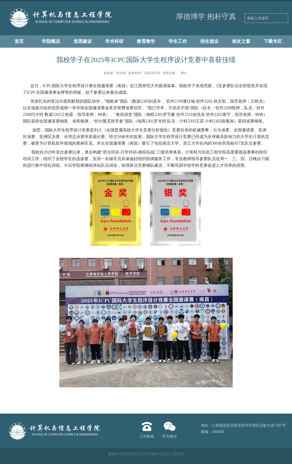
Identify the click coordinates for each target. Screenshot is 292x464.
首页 (19, 41)
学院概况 (51, 41)
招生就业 (209, 41)
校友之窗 (241, 41)
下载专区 (273, 41)
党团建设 (82, 41)
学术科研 (114, 41)
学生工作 (178, 41)
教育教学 (146, 41)
